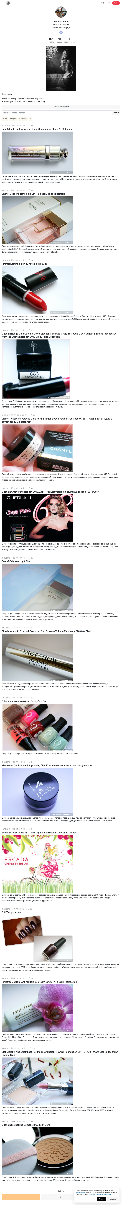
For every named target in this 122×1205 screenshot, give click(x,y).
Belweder (23, 119)
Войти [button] (116, 3)
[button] (102, 3)
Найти (116, 113)
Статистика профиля (61, 107)
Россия (54, 28)
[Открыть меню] (3, 3)
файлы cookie (81, 1193)
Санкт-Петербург (64, 28)
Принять (101, 1199)
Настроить (112, 1199)
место (51, 42)
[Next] (61, 1190)
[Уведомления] (107, 3)
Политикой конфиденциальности (99, 1194)
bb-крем (13, 119)
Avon (5, 119)
